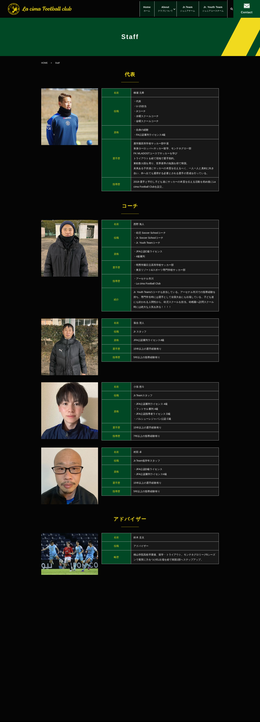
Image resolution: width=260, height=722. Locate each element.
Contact (246, 12)
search (231, 9)
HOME (44, 63)
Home (141, 9)
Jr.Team (185, 9)
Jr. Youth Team (212, 9)
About (161, 9)
